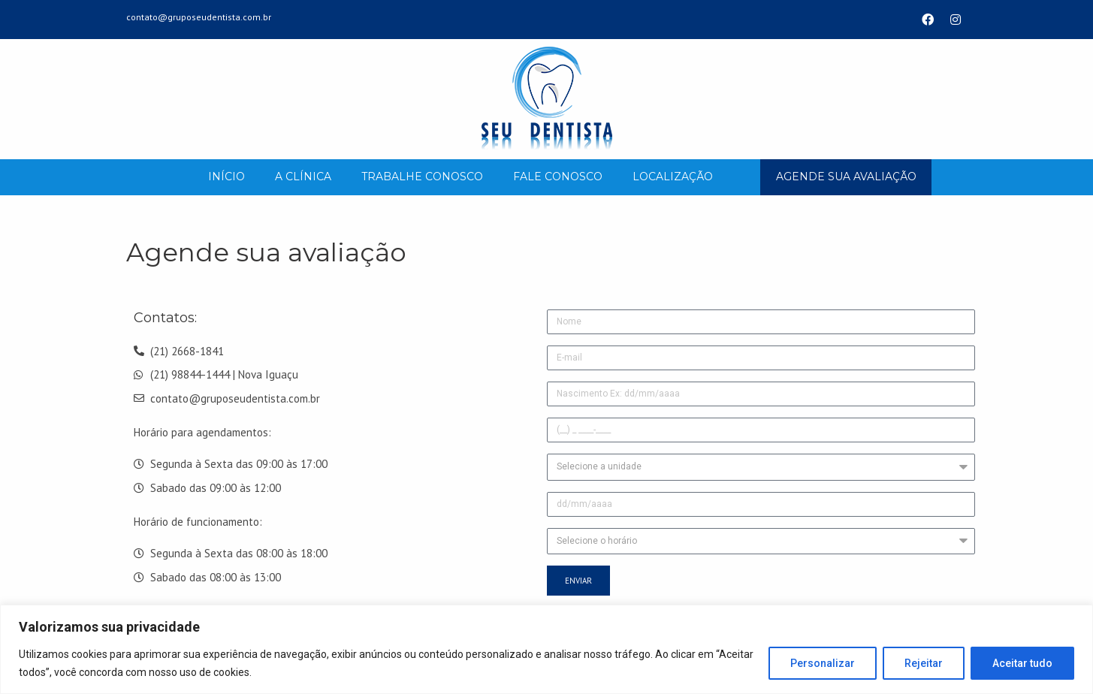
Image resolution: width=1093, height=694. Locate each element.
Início (226, 176)
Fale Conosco (557, 176)
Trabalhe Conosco (422, 176)
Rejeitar (923, 663)
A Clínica (303, 176)
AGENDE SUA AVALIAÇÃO (846, 176)
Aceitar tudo (1022, 663)
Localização (673, 176)
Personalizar (822, 663)
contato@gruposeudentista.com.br (198, 17)
